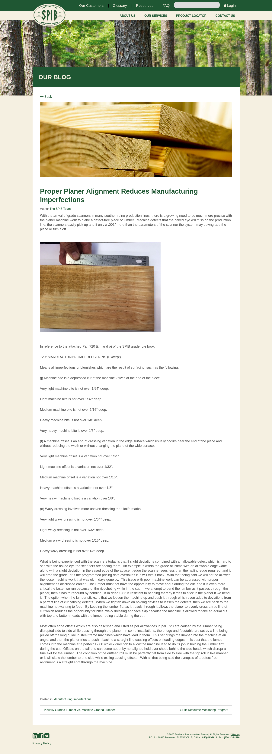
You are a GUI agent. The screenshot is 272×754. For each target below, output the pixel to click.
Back (46, 97)
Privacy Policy (42, 743)
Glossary (120, 6)
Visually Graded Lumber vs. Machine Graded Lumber (77, 710)
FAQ (166, 6)
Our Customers (91, 6)
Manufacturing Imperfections (72, 699)
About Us (127, 15)
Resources (144, 6)
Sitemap (235, 734)
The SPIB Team (60, 208)
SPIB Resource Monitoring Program (206, 710)
